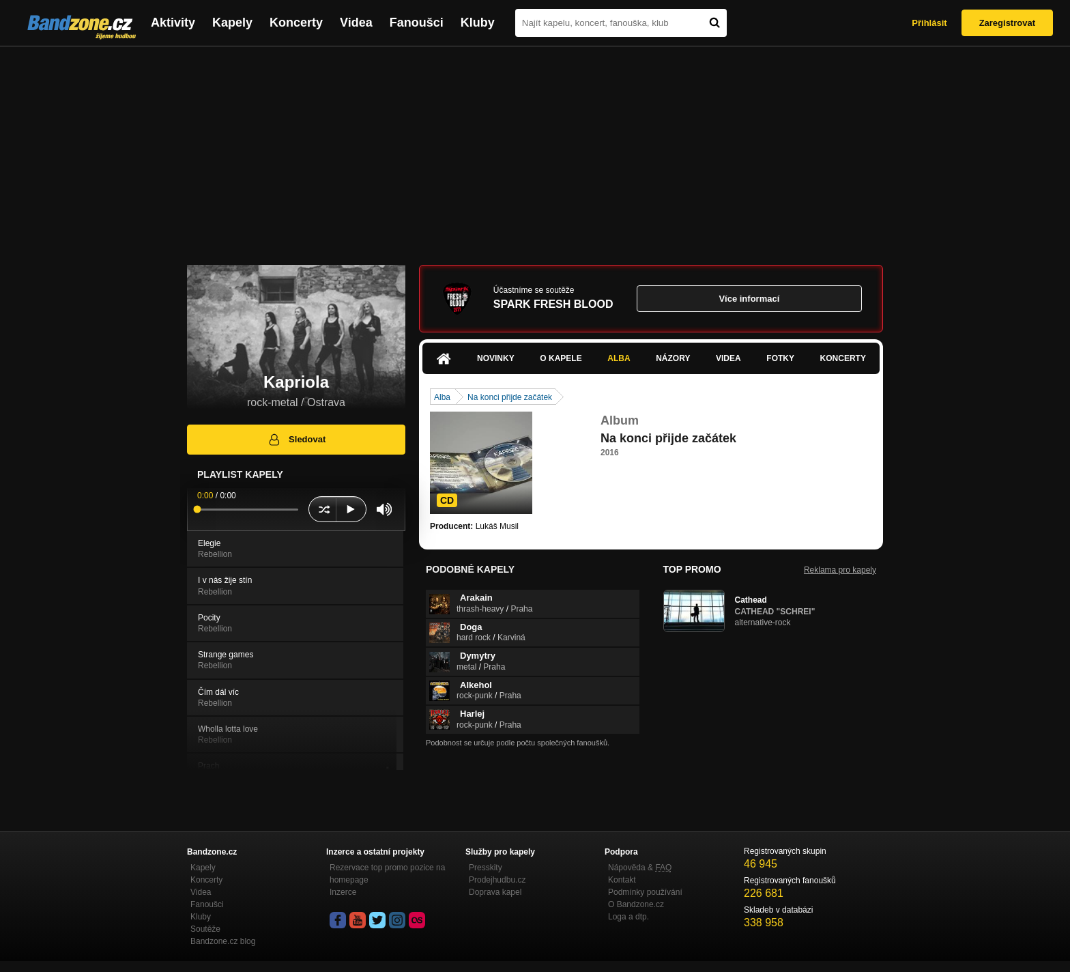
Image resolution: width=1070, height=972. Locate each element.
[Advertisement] (535, 148)
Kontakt (622, 880)
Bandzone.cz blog (222, 941)
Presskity (485, 867)
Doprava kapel (495, 892)
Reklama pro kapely (840, 570)
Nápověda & (639, 867)
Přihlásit (929, 23)
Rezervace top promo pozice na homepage (387, 874)
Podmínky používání (645, 892)
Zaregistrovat (1007, 23)
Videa (356, 22)
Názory (673, 358)
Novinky (496, 358)
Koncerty (296, 22)
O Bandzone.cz (636, 904)
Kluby (478, 22)
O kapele (560, 358)
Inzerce (343, 892)
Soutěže (205, 929)
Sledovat (296, 439)
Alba (618, 358)
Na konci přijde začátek (509, 397)
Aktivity (173, 22)
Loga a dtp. (628, 916)
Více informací (749, 299)
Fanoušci (417, 22)
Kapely (232, 22)
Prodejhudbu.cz (497, 880)
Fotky (780, 358)
